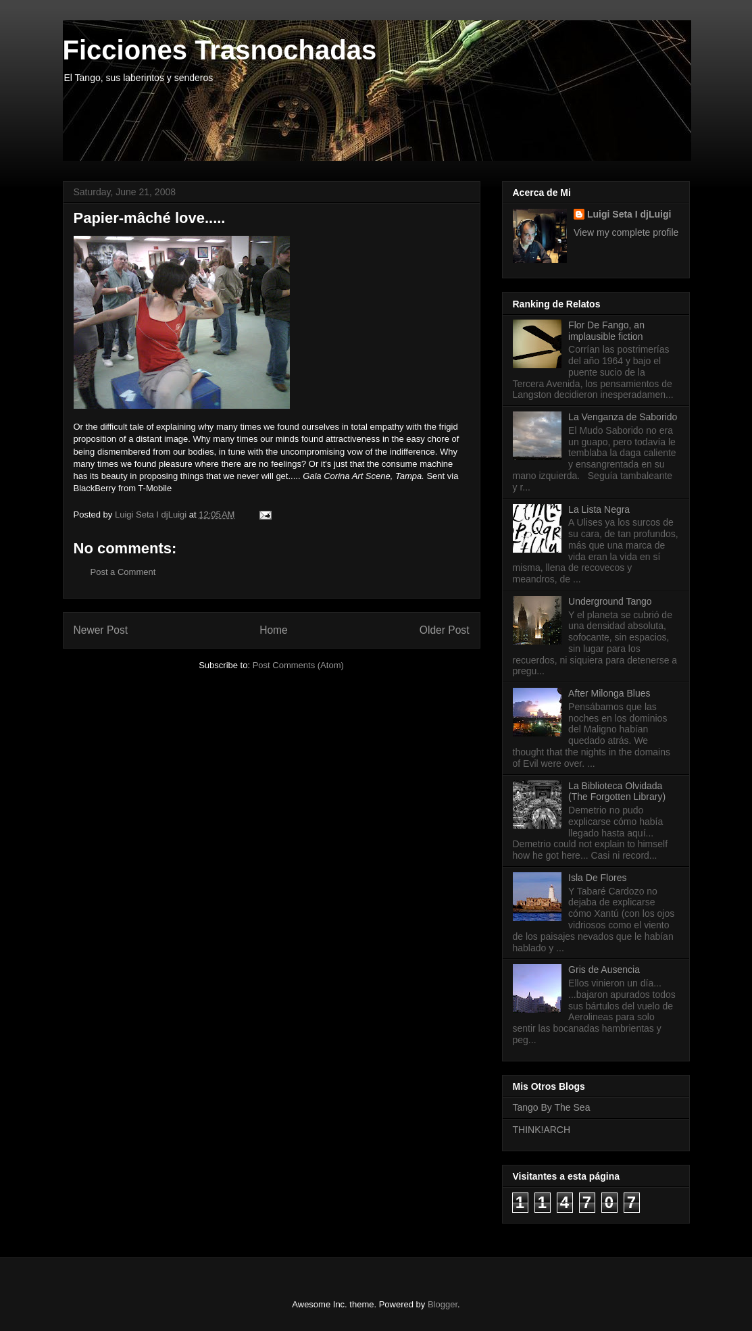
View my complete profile (626, 232)
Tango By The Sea (552, 1107)
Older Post (445, 630)
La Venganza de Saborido (622, 416)
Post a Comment (123, 572)
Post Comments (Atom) (298, 665)
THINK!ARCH (542, 1129)
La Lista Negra (599, 509)
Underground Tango (610, 601)
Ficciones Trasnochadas (220, 50)
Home (273, 630)
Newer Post (101, 630)
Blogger (442, 1304)
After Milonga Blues (609, 693)
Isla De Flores (597, 877)
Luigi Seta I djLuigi (629, 214)
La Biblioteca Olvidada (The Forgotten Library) (617, 791)
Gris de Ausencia (604, 969)
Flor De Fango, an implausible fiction (606, 331)
